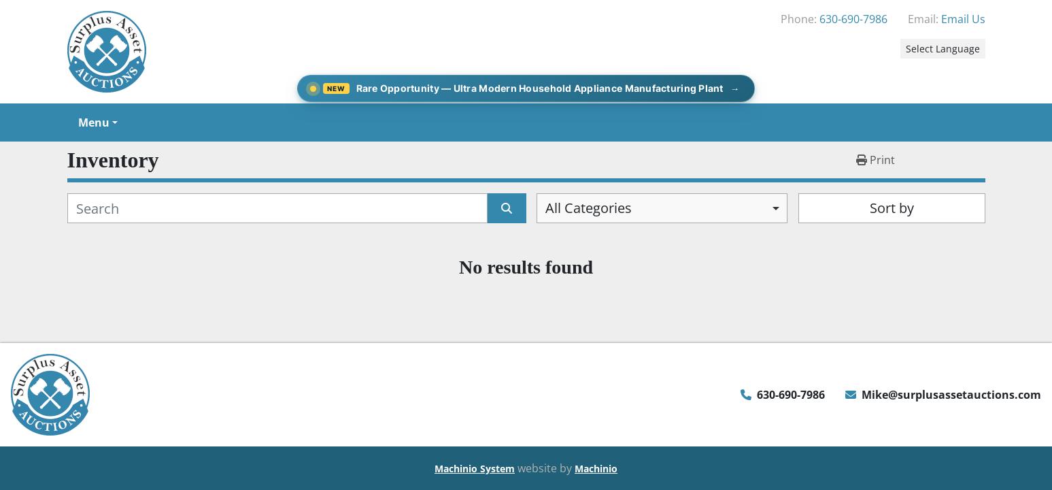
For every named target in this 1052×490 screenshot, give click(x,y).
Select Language (943, 48)
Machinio (596, 468)
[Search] (277, 208)
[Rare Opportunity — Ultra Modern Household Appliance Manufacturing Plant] (526, 88)
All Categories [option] (588, 208)
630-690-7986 (853, 19)
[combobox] (662, 208)
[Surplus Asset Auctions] (50, 393)
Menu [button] (93, 122)
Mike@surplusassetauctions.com (951, 394)
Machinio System (475, 468)
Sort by (892, 208)
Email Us (963, 19)
